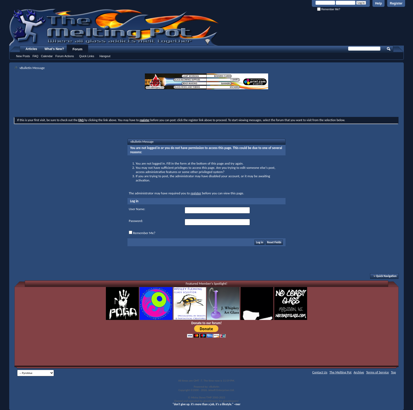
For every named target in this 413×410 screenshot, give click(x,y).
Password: (136, 221)
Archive (359, 372)
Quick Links (86, 56)
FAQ (35, 56)
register (196, 193)
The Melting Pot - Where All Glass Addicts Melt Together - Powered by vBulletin (114, 27)
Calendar (47, 56)
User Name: (137, 209)
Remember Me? (328, 9)
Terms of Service (377, 372)
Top (393, 372)
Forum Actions (64, 56)
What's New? (54, 49)
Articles (31, 49)
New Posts (23, 56)
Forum (77, 49)
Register (396, 3)
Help (378, 3)
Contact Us (319, 372)
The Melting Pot (341, 372)
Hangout (104, 56)
